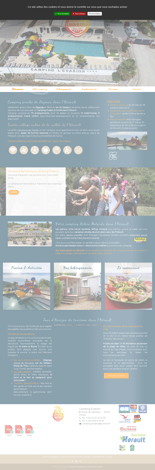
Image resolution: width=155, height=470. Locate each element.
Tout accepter (62, 14)
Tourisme (113, 89)
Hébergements (63, 89)
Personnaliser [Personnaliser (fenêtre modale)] (95, 14)
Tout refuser (79, 14)
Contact (137, 89)
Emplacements (89, 89)
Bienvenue (17, 89)
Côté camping (40, 89)
